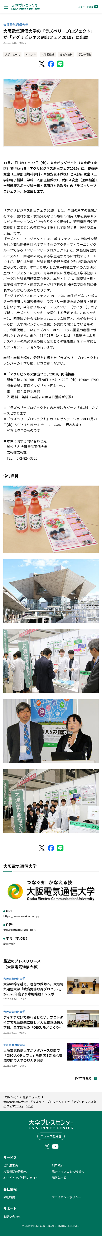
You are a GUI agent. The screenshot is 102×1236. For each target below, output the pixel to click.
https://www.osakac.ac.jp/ (21, 916)
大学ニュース (12, 54)
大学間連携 (48, 54)
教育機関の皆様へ (15, 1171)
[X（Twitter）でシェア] (42, 64)
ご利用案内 (10, 1165)
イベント (31, 54)
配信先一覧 (59, 1177)
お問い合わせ (12, 1216)
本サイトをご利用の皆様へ (20, 1177)
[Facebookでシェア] (51, 64)
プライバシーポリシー (66, 1197)
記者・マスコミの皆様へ (68, 1171)
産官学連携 (66, 54)
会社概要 (9, 1197)
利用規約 (58, 1165)
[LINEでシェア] (60, 64)
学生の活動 (84, 54)
